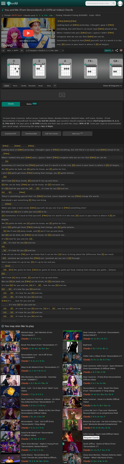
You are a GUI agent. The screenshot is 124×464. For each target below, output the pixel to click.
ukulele (23, 86)
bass (49, 86)
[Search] (113, 3)
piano (15, 86)
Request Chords (91, 437)
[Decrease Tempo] (3, 50)
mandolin (32, 86)
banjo (40, 86)
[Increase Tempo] (22, 50)
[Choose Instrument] (55, 85)
